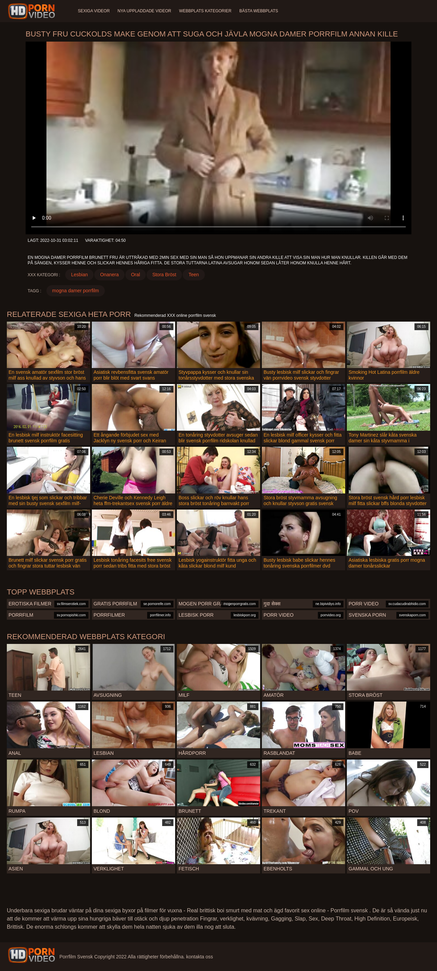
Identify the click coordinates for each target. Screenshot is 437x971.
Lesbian (79, 274)
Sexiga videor (94, 11)
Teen (193, 274)
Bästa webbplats (259, 11)
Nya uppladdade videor (144, 11)
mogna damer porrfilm (75, 290)
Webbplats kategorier (206, 11)
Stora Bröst (164, 274)
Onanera (109, 274)
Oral (135, 274)
